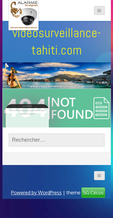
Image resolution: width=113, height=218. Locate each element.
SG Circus (93, 193)
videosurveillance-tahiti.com (56, 41)
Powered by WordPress (36, 193)
